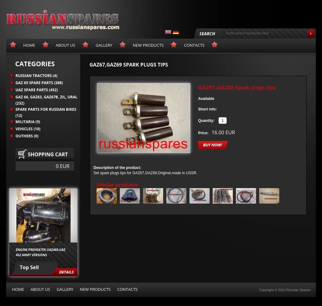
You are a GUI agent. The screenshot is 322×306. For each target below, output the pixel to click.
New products (95, 289)
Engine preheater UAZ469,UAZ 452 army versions (40, 252)
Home (18, 289)
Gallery (65, 289)
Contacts (127, 289)
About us (40, 289)
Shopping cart (48, 154)
